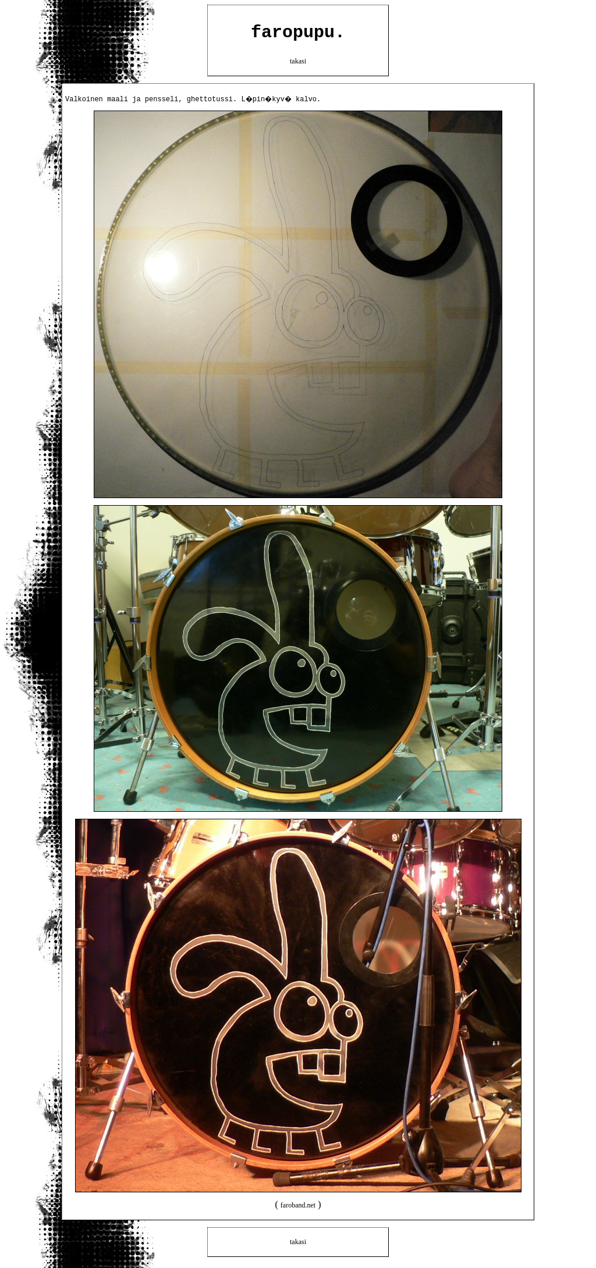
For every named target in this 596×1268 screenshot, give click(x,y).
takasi (298, 65)
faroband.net (298, 1209)
